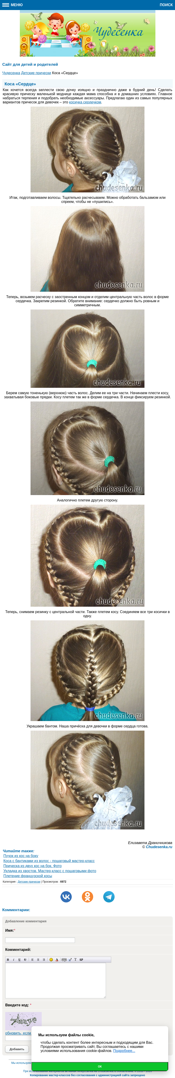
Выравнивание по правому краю (43, 960)
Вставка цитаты (69, 960)
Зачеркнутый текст (25, 960)
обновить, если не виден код (29, 1033)
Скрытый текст (64, 960)
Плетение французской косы (27, 876)
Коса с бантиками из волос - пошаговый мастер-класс (49, 861)
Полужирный (8, 960)
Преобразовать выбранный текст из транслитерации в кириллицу (75, 960)
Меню (12, 5)
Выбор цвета (56, 960)
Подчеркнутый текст (19, 960)
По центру (38, 960)
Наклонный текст (13, 960)
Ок (100, 1066)
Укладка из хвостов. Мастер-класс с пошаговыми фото (49, 871)
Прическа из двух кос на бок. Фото (32, 866)
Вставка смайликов (51, 960)
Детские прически (29, 881)
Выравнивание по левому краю (32, 960)
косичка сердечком (85, 102)
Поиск (166, 5)
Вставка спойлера (81, 960)
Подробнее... (124, 1051)
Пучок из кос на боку (20, 856)
